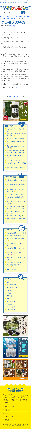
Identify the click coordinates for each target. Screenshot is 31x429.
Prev (9, 96)
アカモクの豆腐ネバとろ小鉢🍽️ (16, 233)
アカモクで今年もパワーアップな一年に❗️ (16, 156)
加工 (9, 293)
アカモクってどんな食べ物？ (15, 138)
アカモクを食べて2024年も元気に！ (16, 164)
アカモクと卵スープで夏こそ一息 (16, 244)
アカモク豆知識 (11, 285)
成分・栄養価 (11, 309)
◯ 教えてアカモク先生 (9, 406)
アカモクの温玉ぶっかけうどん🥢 (16, 249)
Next (21, 96)
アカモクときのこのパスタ (15, 262)
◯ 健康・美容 (7, 410)
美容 (8, 298)
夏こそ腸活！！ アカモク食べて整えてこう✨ (16, 134)
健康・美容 (12, 26)
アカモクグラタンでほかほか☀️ (16, 167)
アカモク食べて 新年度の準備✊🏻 (15, 142)
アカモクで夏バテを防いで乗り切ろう (16, 130)
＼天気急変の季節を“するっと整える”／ (16, 181)
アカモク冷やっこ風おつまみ (15, 235)
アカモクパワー (12, 287)
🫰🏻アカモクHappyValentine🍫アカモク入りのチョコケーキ (16, 151)
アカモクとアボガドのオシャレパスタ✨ (16, 266)
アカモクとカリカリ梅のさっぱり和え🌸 (16, 253)
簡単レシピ (11, 304)
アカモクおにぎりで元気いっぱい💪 (16, 239)
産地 (9, 290)
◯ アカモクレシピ (8, 416)
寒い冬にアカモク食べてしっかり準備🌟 (16, 147)
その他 (10, 296)
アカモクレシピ (11, 301)
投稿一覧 (15, 96)
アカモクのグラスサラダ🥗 (15, 160)
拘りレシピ (11, 307)
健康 (8, 282)
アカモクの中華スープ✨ (14, 269)
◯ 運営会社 (6, 420)
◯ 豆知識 (5, 413)
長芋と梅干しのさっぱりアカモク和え (16, 258)
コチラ (15, 87)
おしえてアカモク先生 (15, 390)
